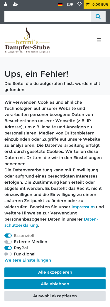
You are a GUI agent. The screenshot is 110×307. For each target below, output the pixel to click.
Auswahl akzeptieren (55, 296)
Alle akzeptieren (55, 272)
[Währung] (70, 4)
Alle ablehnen (55, 283)
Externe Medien (30, 241)
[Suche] (98, 16)
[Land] (60, 4)
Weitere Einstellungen (27, 260)
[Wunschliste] (79, 4)
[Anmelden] (6, 4)
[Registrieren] (16, 4)
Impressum (83, 206)
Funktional (24, 254)
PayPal (21, 247)
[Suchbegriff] (47, 16)
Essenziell (24, 235)
